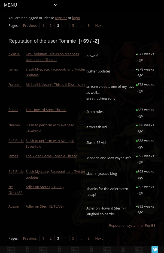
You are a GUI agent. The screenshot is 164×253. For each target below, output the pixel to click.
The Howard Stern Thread (46, 109)
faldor (13, 109)
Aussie (13, 206)
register (61, 18)
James (13, 69)
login (76, 18)
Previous (30, 25)
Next (99, 25)
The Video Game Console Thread (52, 156)
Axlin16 (14, 54)
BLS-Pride (16, 140)
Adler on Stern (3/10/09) (45, 187)
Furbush (15, 84)
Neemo (14, 125)
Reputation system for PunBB (132, 225)
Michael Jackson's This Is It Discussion (55, 84)
